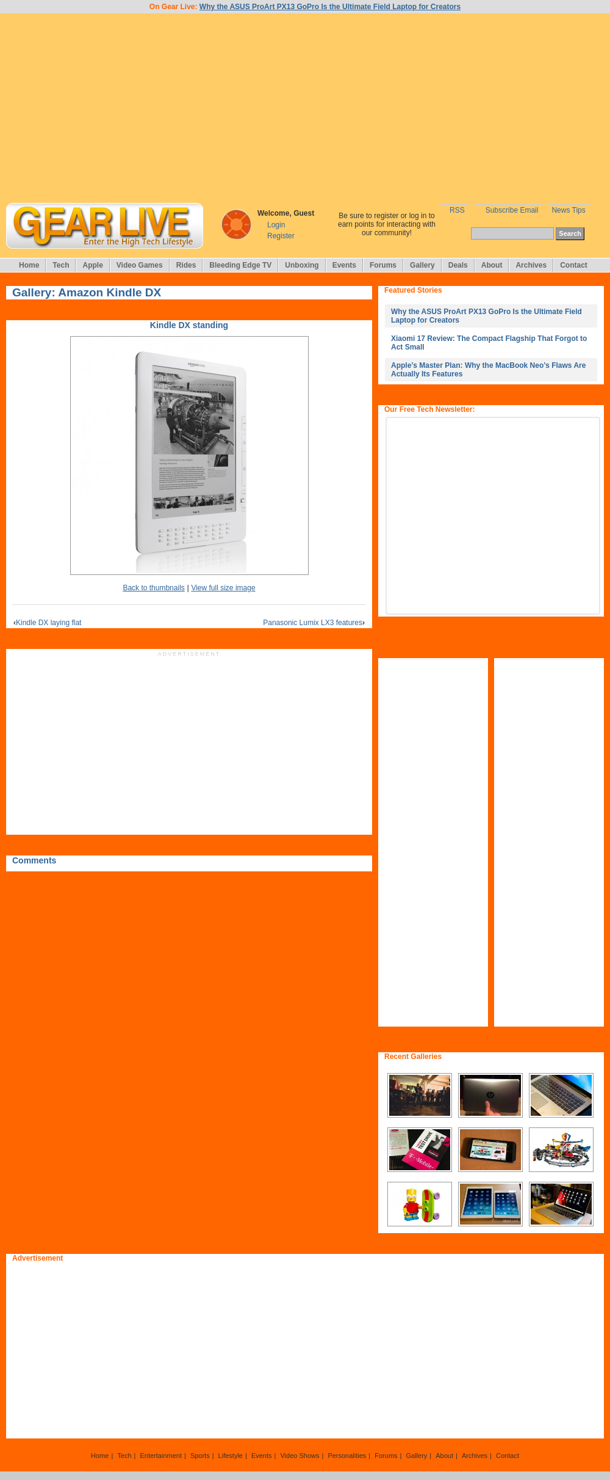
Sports (200, 1455)
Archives (531, 265)
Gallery (422, 265)
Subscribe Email (512, 210)
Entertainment (160, 1455)
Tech (60, 265)
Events (344, 265)
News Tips (568, 210)
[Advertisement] (305, 108)
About (492, 265)
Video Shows (299, 1455)
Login (276, 225)
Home (29, 265)
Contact (573, 265)
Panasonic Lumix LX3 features (314, 622)
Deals (458, 265)
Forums (383, 265)
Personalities (347, 1455)
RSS (457, 210)
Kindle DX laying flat (47, 622)
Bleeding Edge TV (240, 265)
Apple (92, 265)
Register (281, 236)
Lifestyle (230, 1455)
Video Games (140, 265)
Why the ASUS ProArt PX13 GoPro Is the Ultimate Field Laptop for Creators (330, 6)
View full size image (223, 588)
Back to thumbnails (153, 588)
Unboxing (301, 265)
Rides (186, 265)
